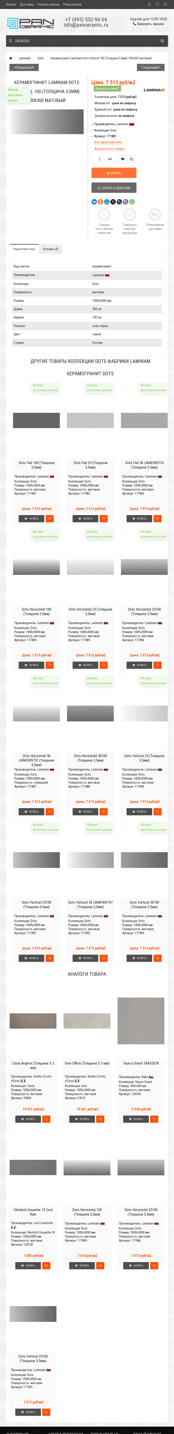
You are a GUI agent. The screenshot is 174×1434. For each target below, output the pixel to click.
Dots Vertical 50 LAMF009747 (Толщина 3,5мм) (90, 904)
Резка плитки (72, 4)
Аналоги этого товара (109, 149)
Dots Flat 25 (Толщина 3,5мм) (90, 464)
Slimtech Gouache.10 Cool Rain (33, 1211)
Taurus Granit (143, 1082)
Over (84, 1086)
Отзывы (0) (50, 249)
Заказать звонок (148, 24)
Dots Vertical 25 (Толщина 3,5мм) (144, 758)
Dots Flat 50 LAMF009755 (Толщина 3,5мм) (144, 464)
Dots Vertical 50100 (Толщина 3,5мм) (144, 904)
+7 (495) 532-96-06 (86, 19)
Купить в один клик (114, 188)
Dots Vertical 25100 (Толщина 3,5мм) (36, 904)
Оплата (11, 4)
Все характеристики (108, 142)
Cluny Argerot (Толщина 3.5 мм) (33, 1065)
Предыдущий (24, 67)
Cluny (30, 1086)
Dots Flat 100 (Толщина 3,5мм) (36, 464)
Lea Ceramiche (43, 1223)
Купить (114, 173)
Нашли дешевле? (107, 89)
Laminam (25, 58)
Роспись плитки (48, 4)
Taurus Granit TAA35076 (141, 1063)
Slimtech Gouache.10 (41, 1232)
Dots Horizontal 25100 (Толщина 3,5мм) (144, 611)
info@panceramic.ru (86, 25)
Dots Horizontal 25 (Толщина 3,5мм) (90, 611)
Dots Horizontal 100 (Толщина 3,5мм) (36, 611)
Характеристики (24, 249)
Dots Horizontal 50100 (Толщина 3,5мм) (90, 758)
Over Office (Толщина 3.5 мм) (87, 1063)
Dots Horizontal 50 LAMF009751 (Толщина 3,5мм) (36, 760)
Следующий (151, 67)
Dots (41, 58)
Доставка (27, 4)
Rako (145, 1077)
